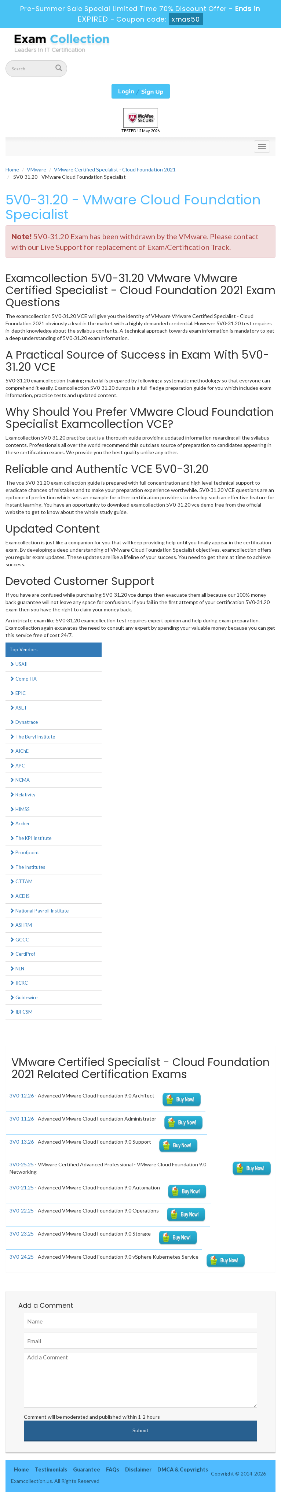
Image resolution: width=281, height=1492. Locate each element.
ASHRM (21, 925)
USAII (19, 664)
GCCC (19, 940)
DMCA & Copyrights (182, 1469)
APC (17, 766)
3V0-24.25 (22, 1257)
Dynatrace (24, 722)
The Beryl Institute (32, 737)
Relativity (23, 794)
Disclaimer (138, 1469)
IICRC (19, 983)
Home (12, 169)
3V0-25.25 (22, 1164)
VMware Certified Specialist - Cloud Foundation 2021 (115, 169)
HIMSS (20, 809)
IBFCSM (21, 1012)
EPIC (18, 693)
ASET (18, 708)
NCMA (20, 780)
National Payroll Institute (39, 911)
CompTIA (23, 679)
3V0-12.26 (22, 1095)
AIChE (19, 751)
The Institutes (27, 867)
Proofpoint (24, 852)
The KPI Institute (30, 838)
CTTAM (21, 881)
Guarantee (86, 1469)
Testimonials (51, 1469)
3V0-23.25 (22, 1233)
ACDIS (20, 896)
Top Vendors (23, 649)
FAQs (112, 1469)
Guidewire (23, 997)
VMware (36, 169)
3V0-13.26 (22, 1142)
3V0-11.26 (22, 1118)
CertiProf (22, 954)
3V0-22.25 (22, 1210)
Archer (20, 823)
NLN (17, 968)
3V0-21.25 (22, 1187)
